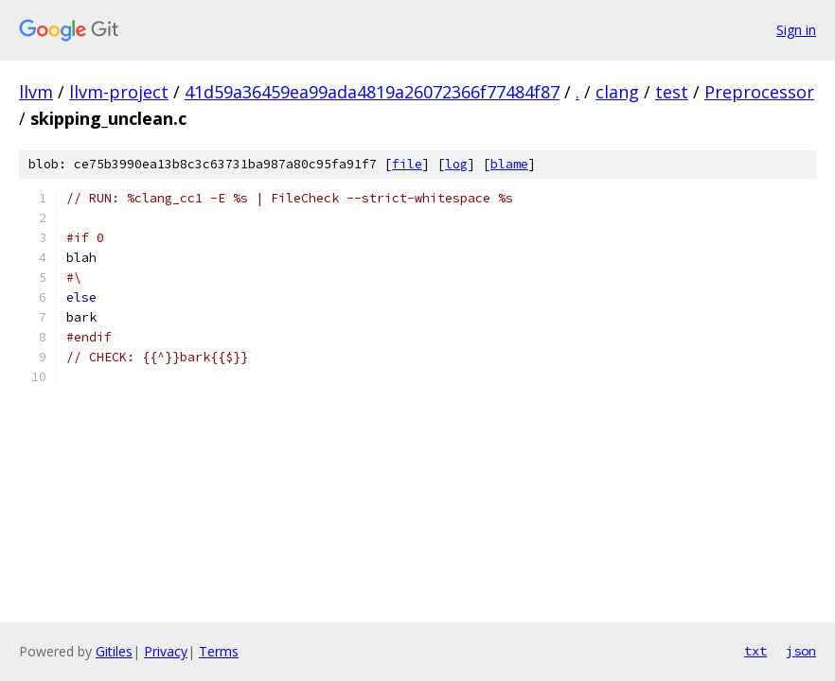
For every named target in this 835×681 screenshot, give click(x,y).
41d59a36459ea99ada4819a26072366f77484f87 (372, 91)
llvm (36, 91)
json (801, 650)
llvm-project (119, 91)
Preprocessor (759, 91)
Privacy (165, 651)
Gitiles (114, 651)
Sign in (796, 30)
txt (755, 650)
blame (509, 164)
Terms (219, 651)
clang (617, 91)
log (456, 164)
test (671, 91)
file (407, 164)
